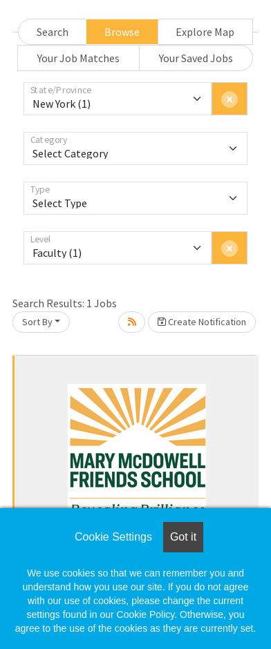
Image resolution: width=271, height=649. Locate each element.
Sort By (37, 322)
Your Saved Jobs (196, 58)
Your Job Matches (78, 58)
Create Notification (202, 322)
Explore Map (205, 32)
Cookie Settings (113, 537)
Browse (122, 32)
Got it (183, 537)
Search (52, 32)
